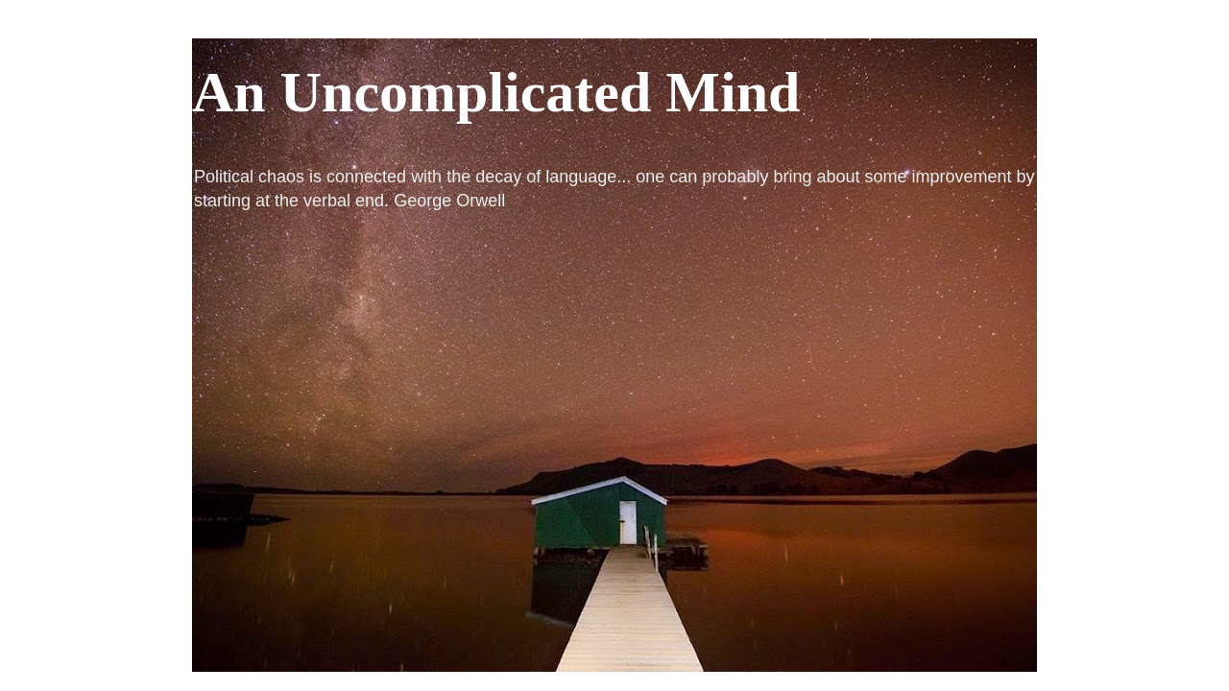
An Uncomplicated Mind (496, 92)
